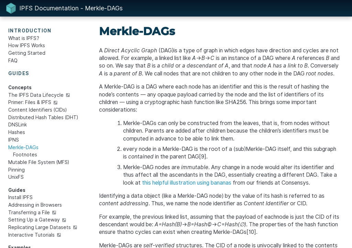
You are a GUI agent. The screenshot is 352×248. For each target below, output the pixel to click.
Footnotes (25, 154)
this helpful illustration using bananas (186, 182)
